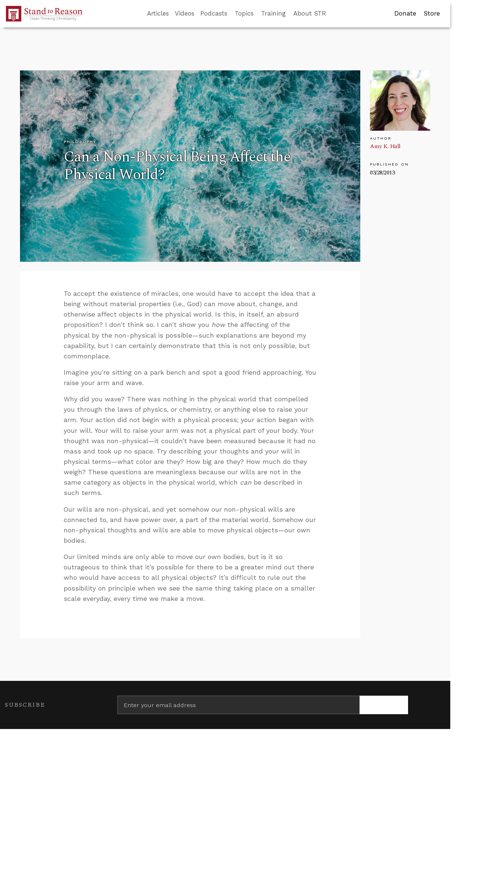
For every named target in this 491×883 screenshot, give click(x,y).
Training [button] (273, 13)
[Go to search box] (333, 13)
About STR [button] (309, 13)
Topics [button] (244, 13)
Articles (158, 13)
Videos (184, 13)
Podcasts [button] (213, 13)
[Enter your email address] (238, 705)
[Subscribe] (384, 705)
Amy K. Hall (385, 146)
